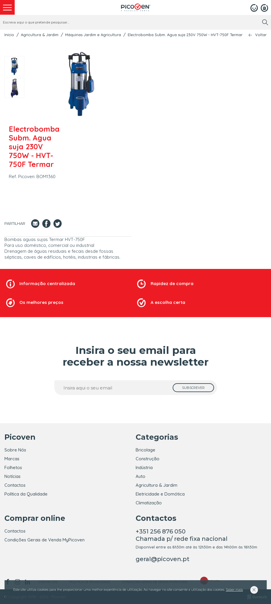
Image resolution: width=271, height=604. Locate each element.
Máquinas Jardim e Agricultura (93, 34)
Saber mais (234, 590)
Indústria (144, 467)
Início (9, 34)
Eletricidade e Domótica (160, 494)
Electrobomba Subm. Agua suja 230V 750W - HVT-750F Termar (185, 34)
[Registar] (264, 7)
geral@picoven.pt (162, 559)
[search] (265, 22)
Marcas (11, 458)
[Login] (254, 7)
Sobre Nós (15, 450)
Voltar (261, 35)
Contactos (15, 485)
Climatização (149, 503)
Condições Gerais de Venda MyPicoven (44, 540)
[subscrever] (193, 387)
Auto (140, 476)
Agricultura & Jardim (39, 34)
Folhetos (13, 467)
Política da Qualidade (26, 494)
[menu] (7, 7)
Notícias (12, 476)
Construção (147, 458)
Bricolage (145, 450)
